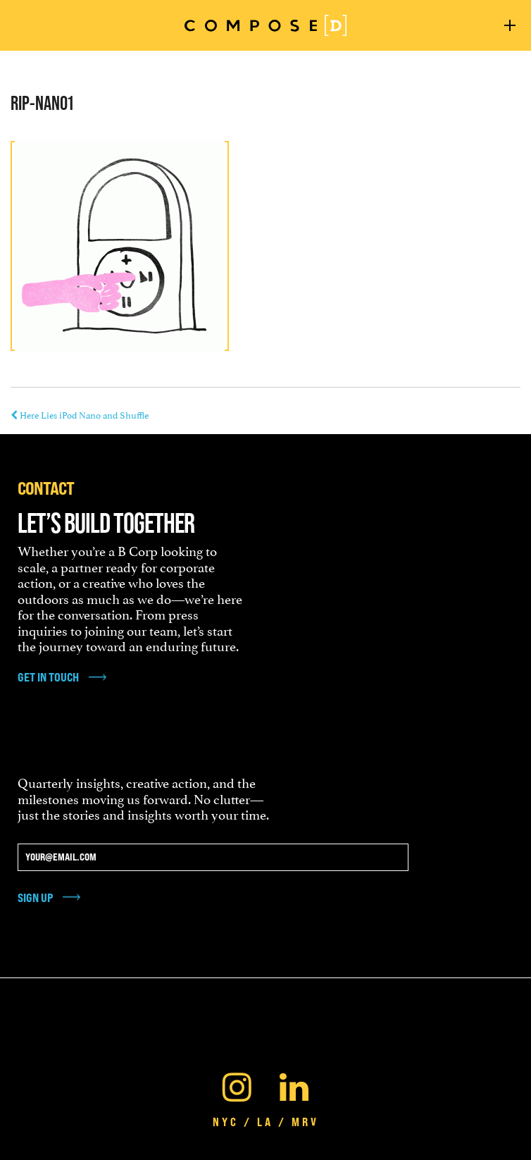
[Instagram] (237, 1084)
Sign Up (35, 897)
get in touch (48, 677)
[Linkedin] (294, 1084)
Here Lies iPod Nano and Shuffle (80, 414)
